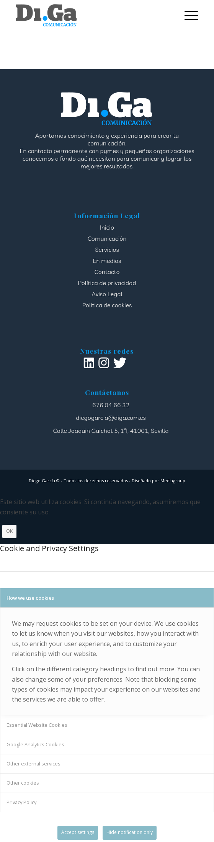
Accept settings (77, 832)
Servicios (107, 249)
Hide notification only (129, 832)
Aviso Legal (106, 294)
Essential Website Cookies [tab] (37, 724)
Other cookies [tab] (23, 782)
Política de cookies (107, 305)
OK (9, 531)
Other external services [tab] (33, 763)
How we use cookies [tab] (30, 597)
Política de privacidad (107, 283)
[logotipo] (89, 15)
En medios (107, 260)
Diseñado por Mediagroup (158, 480)
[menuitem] (187, 15)
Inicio (107, 227)
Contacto (106, 272)
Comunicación (107, 238)
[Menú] (187, 15)
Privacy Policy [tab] (21, 802)
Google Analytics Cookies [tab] (35, 744)
